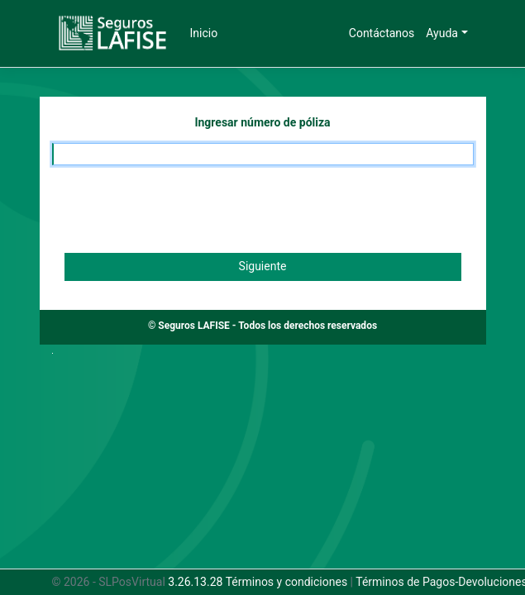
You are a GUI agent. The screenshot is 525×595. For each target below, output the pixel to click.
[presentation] (177, 209)
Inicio (204, 33)
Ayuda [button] (442, 33)
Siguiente (263, 266)
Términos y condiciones (286, 581)
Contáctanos (382, 33)
